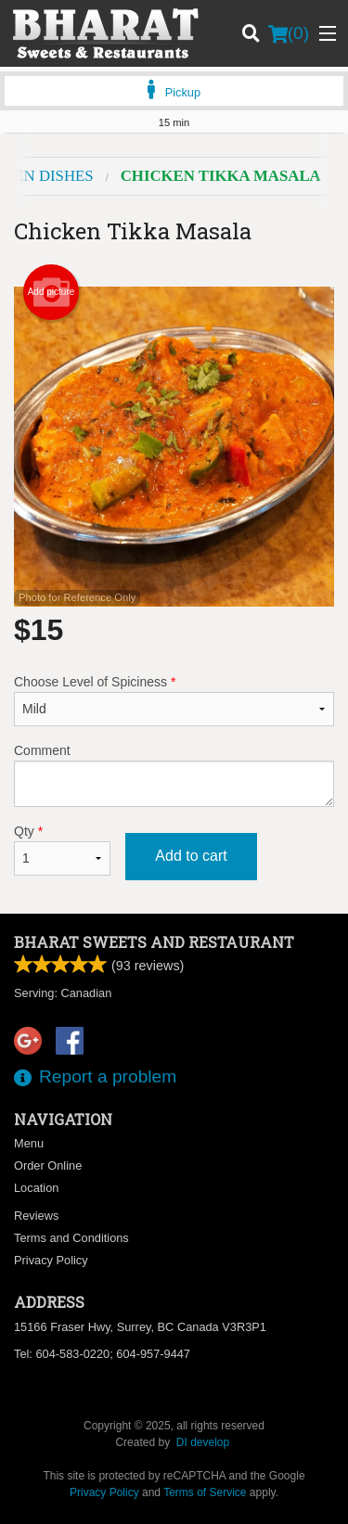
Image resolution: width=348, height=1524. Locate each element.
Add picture (51, 292)
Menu (29, 1143)
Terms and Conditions (71, 1238)
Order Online (48, 1165)
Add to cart (190, 856)
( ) (288, 33)
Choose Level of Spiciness (174, 700)
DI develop (202, 1442)
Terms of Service (204, 1492)
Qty (62, 850)
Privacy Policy (51, 1260)
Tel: (102, 1354)
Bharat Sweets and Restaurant (154, 942)
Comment (174, 775)
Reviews (36, 1216)
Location (36, 1188)
